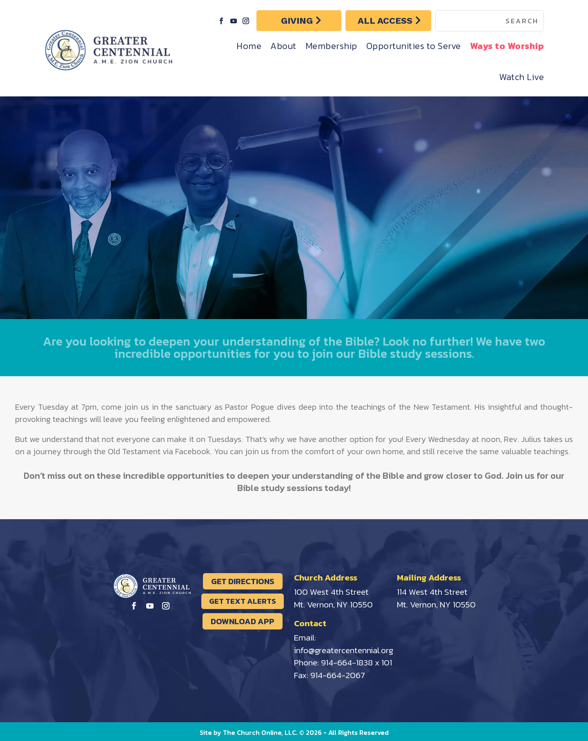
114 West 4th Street (432, 591)
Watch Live (521, 77)
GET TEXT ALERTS (242, 601)
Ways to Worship (507, 46)
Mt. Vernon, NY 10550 (333, 604)
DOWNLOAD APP (242, 621)
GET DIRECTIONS (242, 581)
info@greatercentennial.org (343, 650)
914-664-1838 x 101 (356, 662)
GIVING (297, 21)
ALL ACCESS (385, 21)
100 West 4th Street (331, 591)
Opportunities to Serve (413, 46)
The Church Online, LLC (259, 732)
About (283, 46)
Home (248, 46)
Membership (331, 46)
